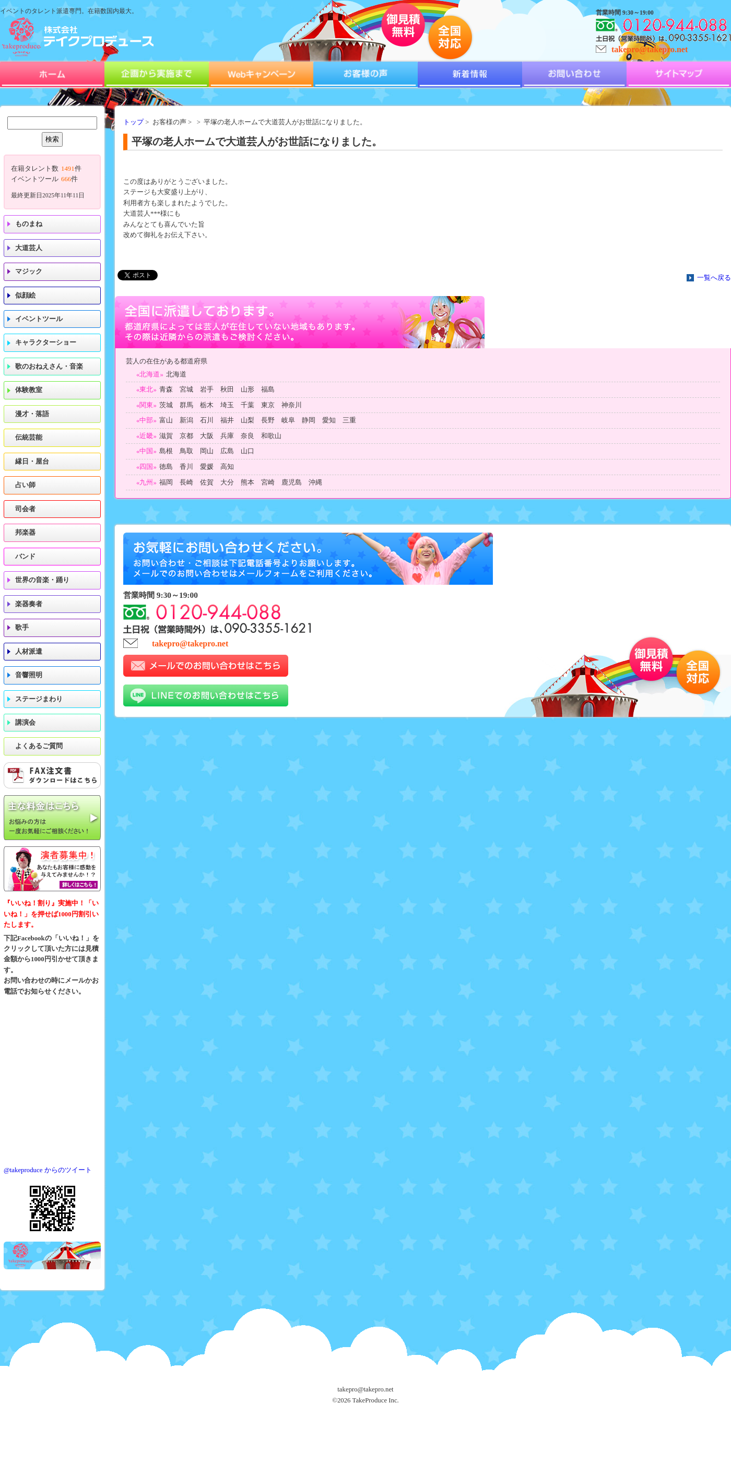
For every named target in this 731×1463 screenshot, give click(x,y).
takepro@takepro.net (649, 49)
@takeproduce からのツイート (48, 1170)
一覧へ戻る (714, 277)
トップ (133, 122)
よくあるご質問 (39, 746)
